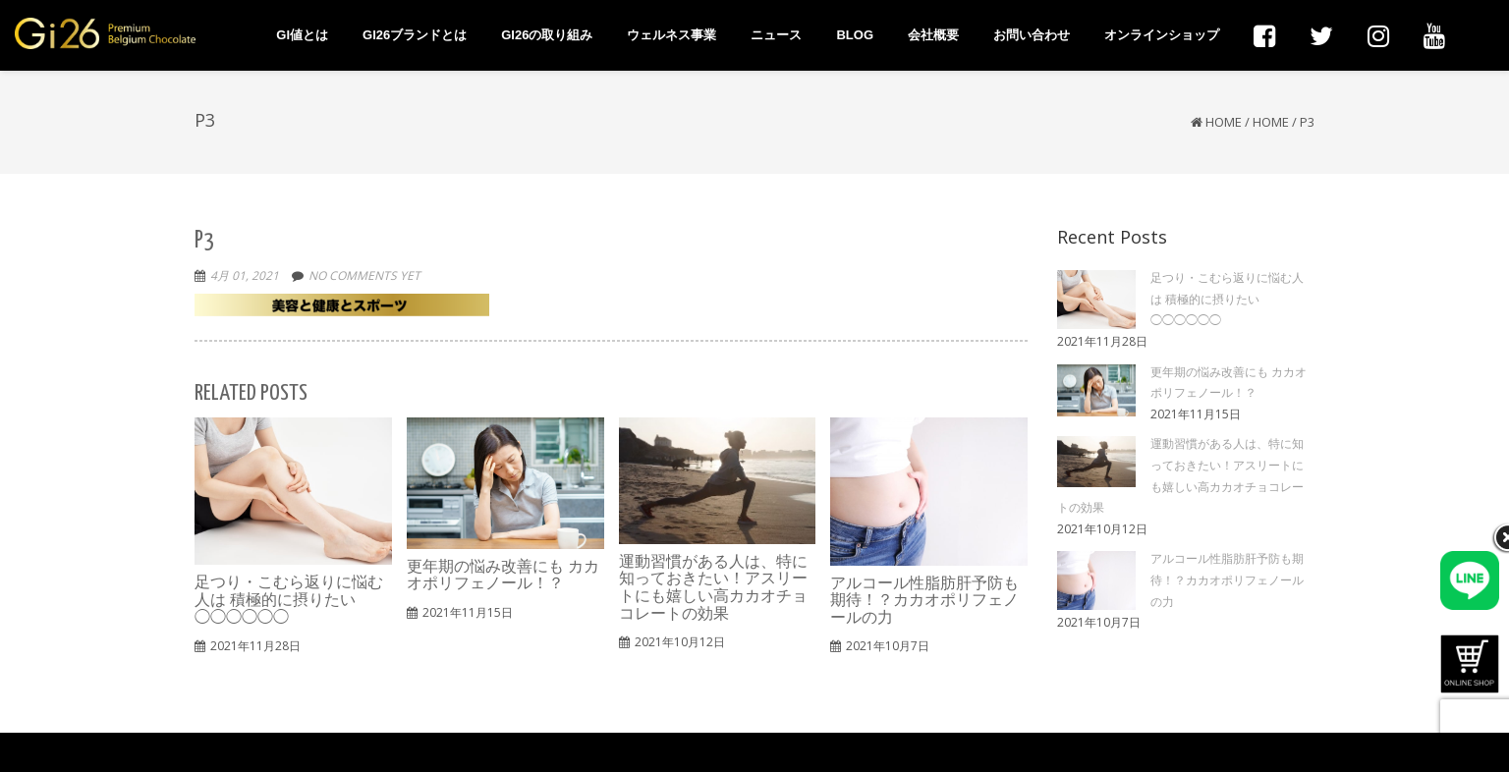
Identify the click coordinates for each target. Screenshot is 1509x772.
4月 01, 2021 (244, 275)
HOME (1271, 122)
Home (1223, 122)
